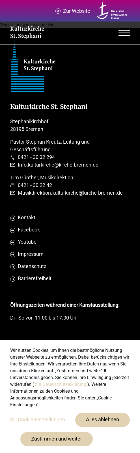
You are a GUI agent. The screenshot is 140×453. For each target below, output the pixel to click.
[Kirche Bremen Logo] (112, 10)
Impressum (31, 254)
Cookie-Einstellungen (41, 419)
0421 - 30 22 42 (35, 185)
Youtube (27, 242)
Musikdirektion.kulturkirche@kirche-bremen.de (70, 193)
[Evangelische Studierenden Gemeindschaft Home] (27, 33)
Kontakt (26, 217)
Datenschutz (32, 266)
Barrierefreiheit (34, 278)
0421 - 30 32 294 (36, 157)
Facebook (29, 230)
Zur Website (76, 11)
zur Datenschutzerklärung (61, 384)
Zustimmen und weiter (56, 439)
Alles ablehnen (102, 419)
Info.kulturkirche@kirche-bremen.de (58, 165)
